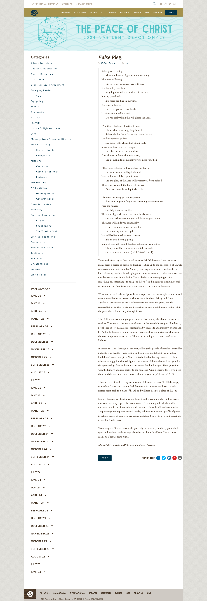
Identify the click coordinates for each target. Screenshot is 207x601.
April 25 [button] (38, 403)
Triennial (65, 12)
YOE (38, 95)
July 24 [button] (38, 472)
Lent (127, 63)
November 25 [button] (42, 349)
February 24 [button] (41, 510)
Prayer (40, 220)
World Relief (38, 274)
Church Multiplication (44, 68)
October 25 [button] (41, 357)
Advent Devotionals (43, 63)
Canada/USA (80, 12)
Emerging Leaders (42, 90)
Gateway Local (45, 198)
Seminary (36, 209)
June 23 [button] (38, 572)
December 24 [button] (42, 434)
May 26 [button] (38, 303)
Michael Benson (108, 63)
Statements (38, 242)
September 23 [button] (42, 549)
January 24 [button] (40, 518)
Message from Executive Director (51, 139)
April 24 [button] (38, 495)
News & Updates (41, 204)
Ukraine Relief (84, 4)
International (97, 12)
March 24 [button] (39, 503)
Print (105, 458)
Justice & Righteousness (45, 128)
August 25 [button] (40, 372)
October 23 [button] (41, 541)
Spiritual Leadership (43, 236)
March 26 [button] (39, 318)
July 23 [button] (38, 564)
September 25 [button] (42, 364)
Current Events (45, 150)
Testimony (37, 253)
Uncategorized (40, 263)
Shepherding (44, 225)
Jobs (147, 12)
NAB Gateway (39, 187)
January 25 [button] (40, 426)
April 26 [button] (38, 311)
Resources (125, 12)
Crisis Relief (38, 79)
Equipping (37, 101)
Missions (36, 160)
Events (137, 12)
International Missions (44, 4)
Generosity (37, 112)
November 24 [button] (42, 441)
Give (171, 12)
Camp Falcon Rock (47, 171)
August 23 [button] (40, 556)
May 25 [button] (38, 395)
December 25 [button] (42, 341)
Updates (112, 12)
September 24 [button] (42, 457)
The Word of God (46, 231)
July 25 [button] (38, 380)
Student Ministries (42, 247)
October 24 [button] (41, 449)
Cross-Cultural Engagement (47, 84)
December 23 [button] (42, 526)
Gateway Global (45, 193)
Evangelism (43, 155)
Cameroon (42, 166)
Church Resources (42, 74)
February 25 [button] (41, 418)
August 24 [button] (40, 464)
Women (35, 269)
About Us (157, 12)
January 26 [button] (40, 334)
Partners (41, 177)
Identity (36, 122)
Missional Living (41, 144)
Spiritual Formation (43, 215)
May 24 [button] (38, 487)
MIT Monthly (38, 182)
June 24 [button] (38, 480)
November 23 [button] (42, 533)
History (35, 117)
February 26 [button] (41, 326)
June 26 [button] (38, 295)
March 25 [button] (39, 411)
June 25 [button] (38, 388)
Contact (67, 4)
